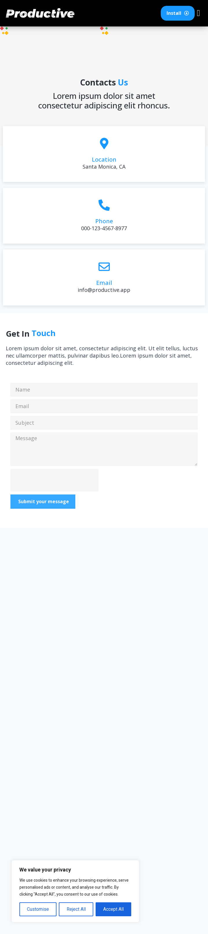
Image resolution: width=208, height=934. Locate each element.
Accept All (113, 909)
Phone (104, 221)
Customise (38, 909)
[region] (75, 891)
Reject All (75, 909)
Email (104, 283)
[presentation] (54, 480)
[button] (198, 13)
